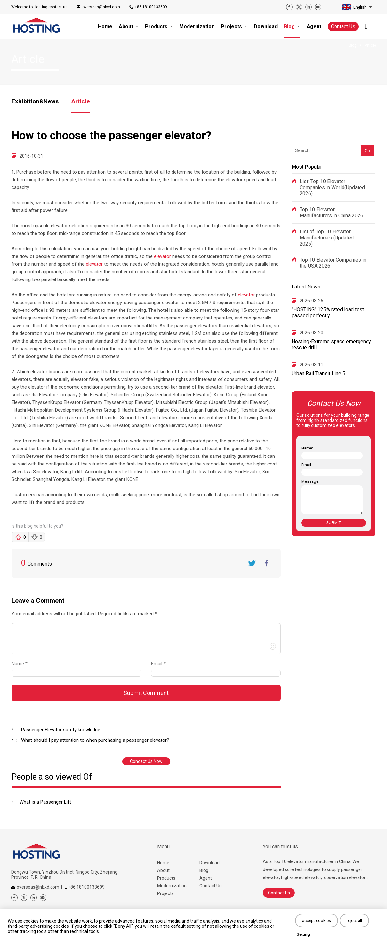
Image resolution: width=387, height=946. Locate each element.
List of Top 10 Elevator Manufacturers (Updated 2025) (327, 238)
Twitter (252, 563)
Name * (22, 664)
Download (209, 862)
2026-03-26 (311, 300)
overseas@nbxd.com (101, 7)
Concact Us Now (146, 761)
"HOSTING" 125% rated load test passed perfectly (328, 312)
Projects (165, 893)
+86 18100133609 (151, 7)
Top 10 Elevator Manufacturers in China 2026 (331, 212)
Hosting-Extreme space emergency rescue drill (331, 344)
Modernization (172, 885)
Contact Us (343, 26)
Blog (203, 870)
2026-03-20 (311, 332)
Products (166, 878)
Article (80, 101)
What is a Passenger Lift (45, 802)
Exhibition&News (35, 101)
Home (163, 862)
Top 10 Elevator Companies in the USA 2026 (333, 263)
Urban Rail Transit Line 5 (318, 373)
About (163, 870)
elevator (162, 256)
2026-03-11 (311, 364)
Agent (205, 878)
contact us (39, 7)
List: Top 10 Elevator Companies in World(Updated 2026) (332, 187)
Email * (161, 664)
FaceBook (266, 563)
